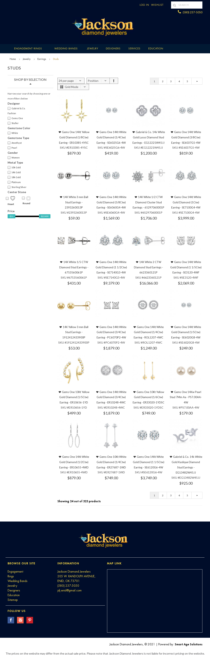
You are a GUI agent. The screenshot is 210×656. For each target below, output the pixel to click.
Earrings (41, 59)
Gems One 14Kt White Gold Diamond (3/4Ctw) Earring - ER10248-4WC (111, 397)
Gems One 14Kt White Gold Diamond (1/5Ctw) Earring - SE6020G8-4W (186, 332)
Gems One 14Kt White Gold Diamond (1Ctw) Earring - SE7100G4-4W (186, 202)
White (13, 133)
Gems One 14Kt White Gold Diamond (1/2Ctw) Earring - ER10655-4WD (74, 462)
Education (14, 595)
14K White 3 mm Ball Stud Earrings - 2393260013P (75, 202)
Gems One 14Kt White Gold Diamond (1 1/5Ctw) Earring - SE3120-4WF (186, 267)
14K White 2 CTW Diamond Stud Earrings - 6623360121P (148, 267)
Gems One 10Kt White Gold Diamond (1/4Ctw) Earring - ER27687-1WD (112, 462)
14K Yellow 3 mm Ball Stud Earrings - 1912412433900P (75, 332)
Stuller (13, 123)
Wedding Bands (66, 48)
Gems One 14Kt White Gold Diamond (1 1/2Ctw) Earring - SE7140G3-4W (111, 267)
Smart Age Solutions (188, 644)
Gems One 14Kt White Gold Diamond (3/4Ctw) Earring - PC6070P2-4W (112, 332)
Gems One (15, 118)
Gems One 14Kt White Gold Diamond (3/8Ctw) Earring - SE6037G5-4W (186, 137)
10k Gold (14, 167)
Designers (113, 48)
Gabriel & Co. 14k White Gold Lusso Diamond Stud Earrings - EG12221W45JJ (148, 137)
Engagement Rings (28, 48)
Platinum (14, 182)
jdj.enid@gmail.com (69, 590)
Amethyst (15, 142)
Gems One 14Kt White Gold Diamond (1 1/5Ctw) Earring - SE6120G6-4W (148, 462)
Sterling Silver (17, 187)
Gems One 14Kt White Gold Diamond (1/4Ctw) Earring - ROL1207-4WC (149, 332)
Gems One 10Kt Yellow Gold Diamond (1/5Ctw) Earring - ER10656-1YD (74, 397)
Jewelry (92, 48)
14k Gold (14, 172)
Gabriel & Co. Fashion (16, 111)
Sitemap (13, 599)
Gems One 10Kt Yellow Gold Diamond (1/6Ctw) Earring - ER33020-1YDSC (148, 397)
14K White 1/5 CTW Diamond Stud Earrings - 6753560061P (73, 267)
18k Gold (14, 177)
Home (13, 59)
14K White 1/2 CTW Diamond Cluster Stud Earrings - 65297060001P (148, 202)
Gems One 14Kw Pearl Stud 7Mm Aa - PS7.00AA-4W (186, 397)
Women (14, 157)
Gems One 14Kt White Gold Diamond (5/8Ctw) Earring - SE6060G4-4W (111, 202)
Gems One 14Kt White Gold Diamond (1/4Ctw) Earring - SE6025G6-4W (111, 137)
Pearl (12, 147)
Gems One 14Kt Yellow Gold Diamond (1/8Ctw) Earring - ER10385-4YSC (74, 137)
